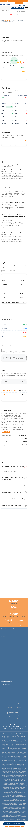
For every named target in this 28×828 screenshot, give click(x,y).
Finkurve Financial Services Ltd (10, 394)
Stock (7, 10)
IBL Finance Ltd (12, 11)
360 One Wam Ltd (7, 386)
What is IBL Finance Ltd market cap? (11, 486)
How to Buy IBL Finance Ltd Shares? (11, 492)
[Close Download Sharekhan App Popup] (26, 1)
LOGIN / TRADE (22, 5)
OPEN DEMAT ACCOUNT (17, 7)
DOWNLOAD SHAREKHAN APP (15, 1)
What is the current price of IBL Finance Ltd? (12, 467)
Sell (24, 62)
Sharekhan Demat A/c (8, 20)
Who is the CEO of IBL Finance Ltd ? (11, 505)
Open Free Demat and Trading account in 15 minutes (14, 826)
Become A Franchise (19, 2)
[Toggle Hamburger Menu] (26, 8)
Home (2, 10)
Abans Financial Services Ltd (10, 390)
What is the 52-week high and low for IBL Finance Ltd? (12, 478)
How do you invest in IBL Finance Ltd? (12, 499)
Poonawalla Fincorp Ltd (9, 399)
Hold (18, 62)
